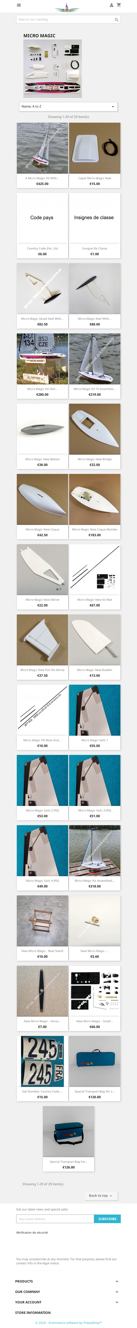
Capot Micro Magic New (94, 178)
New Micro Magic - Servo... (42, 1021)
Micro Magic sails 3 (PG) (94, 810)
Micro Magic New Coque (42, 529)
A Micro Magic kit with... (42, 178)
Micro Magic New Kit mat (94, 600)
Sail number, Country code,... (42, 1091)
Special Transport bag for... (68, 1162)
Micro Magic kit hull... (42, 389)
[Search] (68, 19)
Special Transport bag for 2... (95, 1091)
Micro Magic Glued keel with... (42, 319)
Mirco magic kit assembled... (95, 881)
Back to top (101, 1196)
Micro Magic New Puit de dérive (42, 670)
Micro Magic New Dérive (42, 600)
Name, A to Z (68, 106)
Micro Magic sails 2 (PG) (42, 810)
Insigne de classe (94, 248)
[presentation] (43, 1244)
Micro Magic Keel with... (94, 319)
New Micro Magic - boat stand (42, 951)
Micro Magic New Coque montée (94, 529)
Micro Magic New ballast (42, 459)
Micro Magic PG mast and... (42, 740)
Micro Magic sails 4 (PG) (42, 881)
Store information (33, 1312)
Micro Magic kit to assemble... (95, 389)
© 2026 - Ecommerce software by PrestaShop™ (68, 1323)
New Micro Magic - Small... (94, 1021)
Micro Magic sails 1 (94, 740)
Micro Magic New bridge (95, 459)
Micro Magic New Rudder (94, 670)
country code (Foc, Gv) (42, 248)
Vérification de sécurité (32, 1232)
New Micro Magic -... (95, 951)
